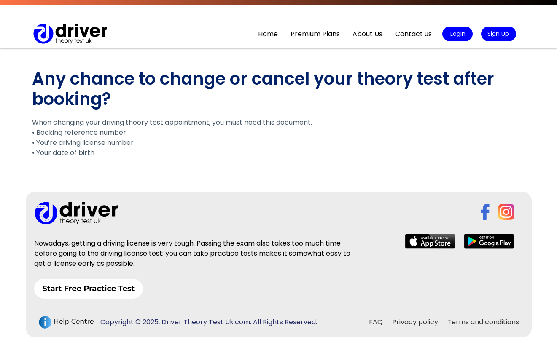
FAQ (376, 322)
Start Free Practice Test (89, 288)
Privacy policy (415, 322)
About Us (367, 34)
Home (268, 34)
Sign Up (498, 33)
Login (457, 33)
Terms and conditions (483, 322)
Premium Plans (315, 34)
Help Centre (66, 322)
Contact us (413, 34)
